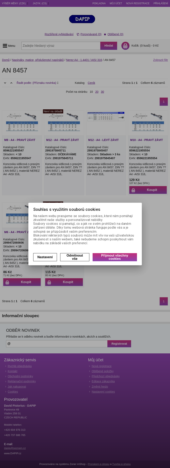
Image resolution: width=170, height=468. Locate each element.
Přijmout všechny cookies (114, 257)
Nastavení (45, 257)
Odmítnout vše (74, 257)
